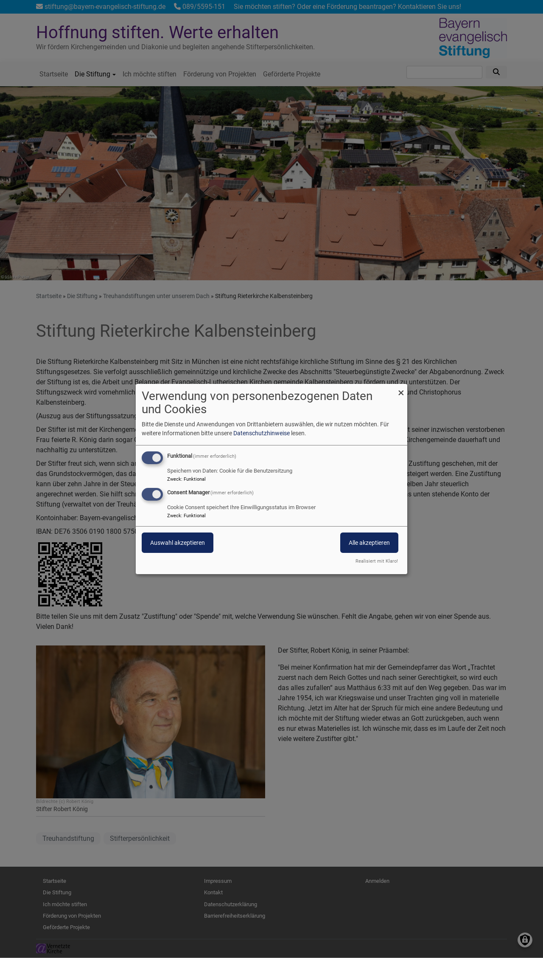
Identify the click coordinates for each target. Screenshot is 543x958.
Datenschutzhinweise (261, 433)
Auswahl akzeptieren (177, 542)
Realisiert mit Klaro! (376, 561)
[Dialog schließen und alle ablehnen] (401, 389)
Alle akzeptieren (369, 542)
